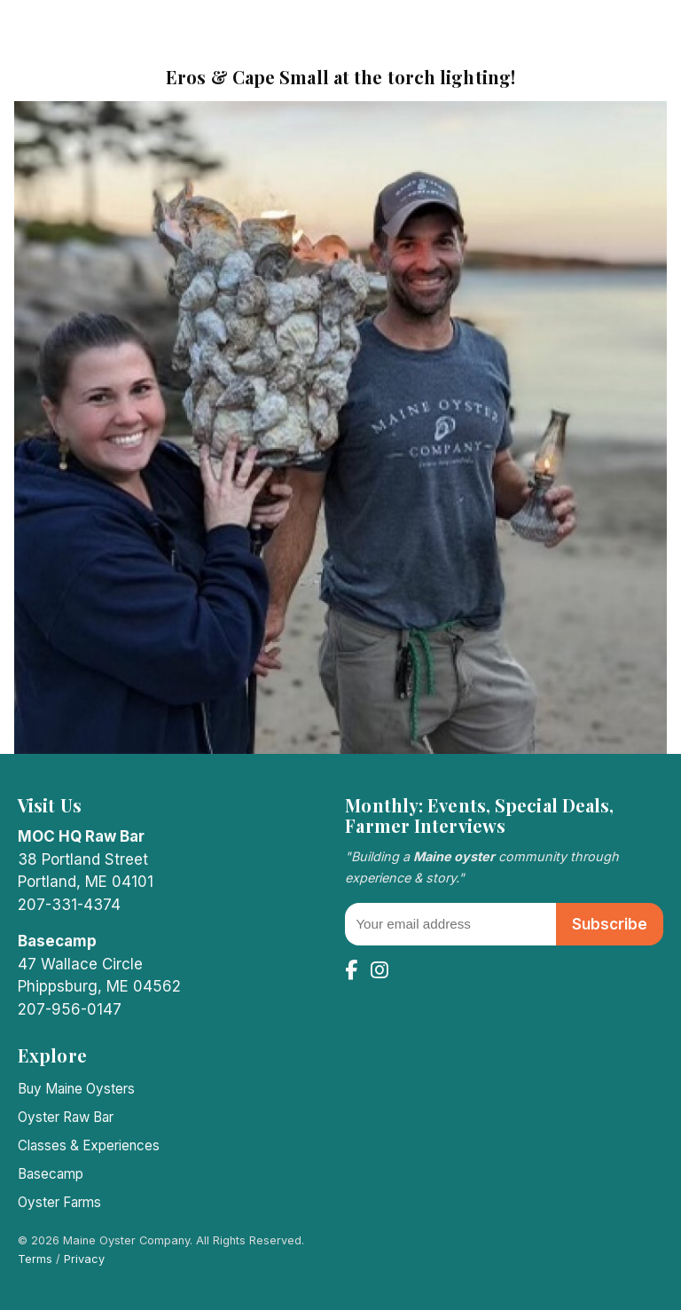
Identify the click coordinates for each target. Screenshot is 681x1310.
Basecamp (50, 1173)
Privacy (84, 1259)
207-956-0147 (69, 1009)
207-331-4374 (69, 905)
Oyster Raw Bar (66, 1117)
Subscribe (609, 924)
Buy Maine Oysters (76, 1088)
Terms (35, 1259)
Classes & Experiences (89, 1145)
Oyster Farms (59, 1202)
